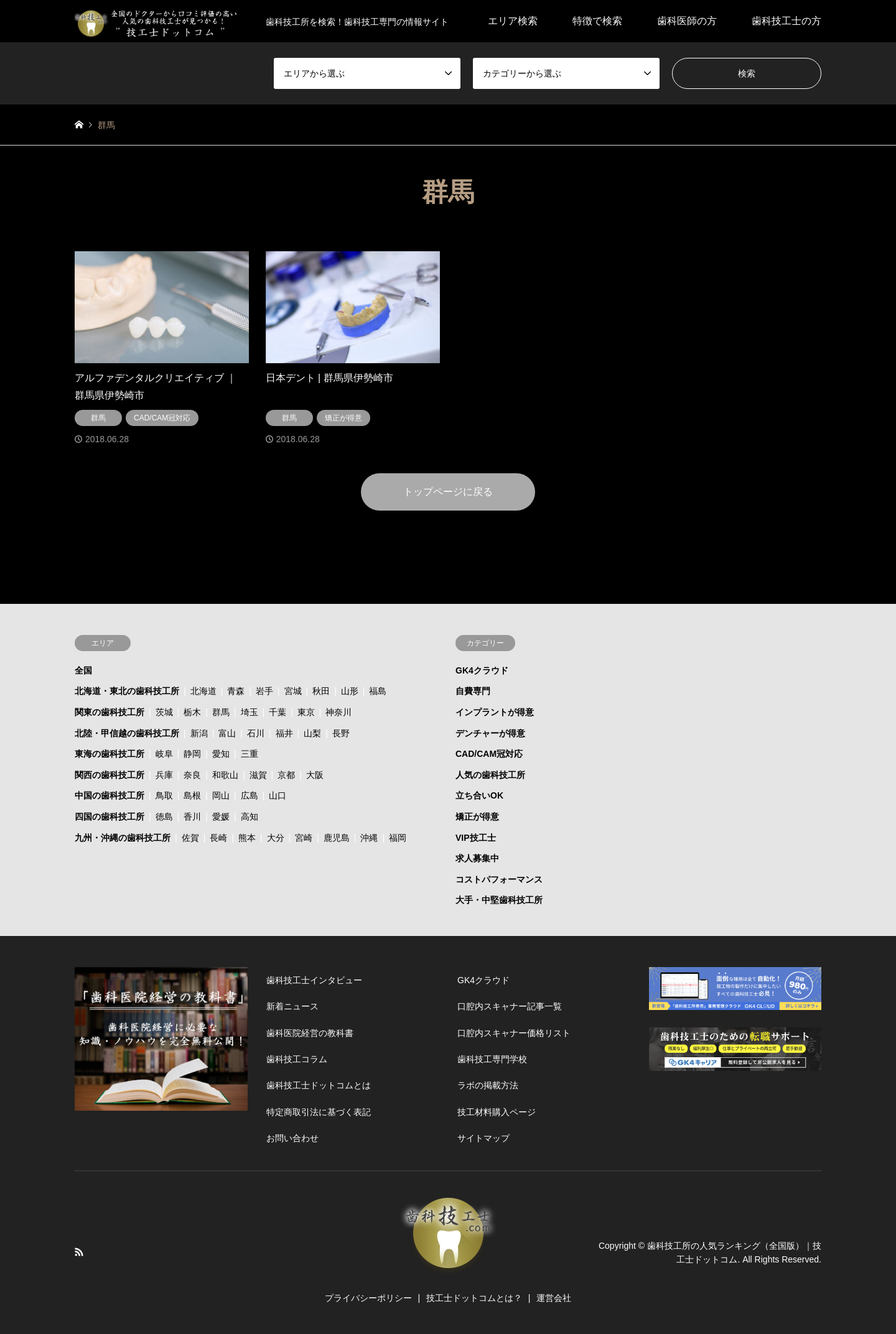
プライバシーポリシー (368, 1298)
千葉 (277, 712)
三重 (249, 754)
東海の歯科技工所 (109, 754)
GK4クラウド (481, 670)
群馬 (221, 712)
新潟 (199, 733)
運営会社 (553, 1298)
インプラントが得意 (494, 712)
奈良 (192, 775)
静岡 (192, 754)
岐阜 (164, 754)
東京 (306, 712)
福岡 (397, 838)
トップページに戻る (448, 491)
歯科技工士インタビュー (314, 980)
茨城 (164, 712)
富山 (227, 733)
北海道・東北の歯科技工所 (127, 691)
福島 (377, 691)
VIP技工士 (475, 838)
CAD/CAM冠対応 (489, 754)
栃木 (192, 712)
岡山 (221, 795)
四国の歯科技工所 (109, 817)
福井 (284, 733)
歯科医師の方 (687, 21)
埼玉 (249, 712)
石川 (255, 733)
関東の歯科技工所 (109, 712)
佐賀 (190, 838)
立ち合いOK (479, 795)
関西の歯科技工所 (109, 775)
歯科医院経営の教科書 (309, 1033)
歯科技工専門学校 (492, 1059)
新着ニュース (292, 1006)
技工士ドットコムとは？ (474, 1298)
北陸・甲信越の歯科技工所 (127, 733)
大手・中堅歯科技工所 (499, 900)
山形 (349, 691)
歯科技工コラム (296, 1059)
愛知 (221, 754)
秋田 (321, 691)
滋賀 (258, 775)
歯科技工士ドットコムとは (318, 1085)
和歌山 (225, 775)
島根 (192, 795)
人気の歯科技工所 (490, 775)
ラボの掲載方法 (487, 1085)
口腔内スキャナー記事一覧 (509, 1006)
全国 (83, 670)
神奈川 (338, 712)
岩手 (264, 691)
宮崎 (303, 838)
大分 (275, 838)
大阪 (315, 775)
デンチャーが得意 (490, 733)
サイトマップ (483, 1138)
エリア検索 (513, 21)
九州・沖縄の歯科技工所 (122, 838)
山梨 (312, 733)
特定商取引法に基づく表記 (318, 1112)
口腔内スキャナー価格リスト (514, 1033)
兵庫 (164, 775)
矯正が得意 (477, 817)
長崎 (218, 838)
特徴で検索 (597, 21)
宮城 (293, 691)
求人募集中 (477, 858)
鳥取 (164, 795)
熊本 (247, 838)
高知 (249, 817)
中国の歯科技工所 (109, 795)
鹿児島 (337, 838)
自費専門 (472, 691)
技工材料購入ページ (496, 1112)
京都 (286, 775)
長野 (341, 733)
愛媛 (221, 817)
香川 (192, 817)
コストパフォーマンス (499, 879)
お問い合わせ (292, 1138)
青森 (236, 691)
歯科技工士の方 (786, 21)
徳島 (164, 817)
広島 (249, 795)
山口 (277, 795)
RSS (79, 1252)
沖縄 (369, 838)
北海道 (203, 691)
